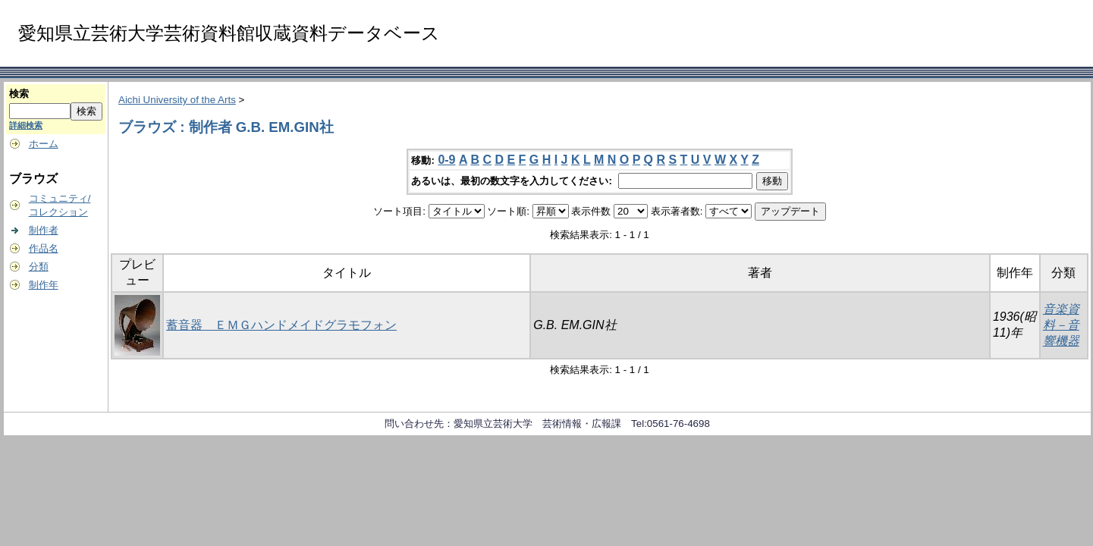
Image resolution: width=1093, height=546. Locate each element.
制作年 (43, 284)
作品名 (43, 248)
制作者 (43, 230)
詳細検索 (25, 125)
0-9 (446, 159)
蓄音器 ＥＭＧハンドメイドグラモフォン (281, 324)
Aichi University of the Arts (177, 99)
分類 (39, 266)
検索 (19, 93)
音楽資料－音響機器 (1061, 325)
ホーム (43, 143)
